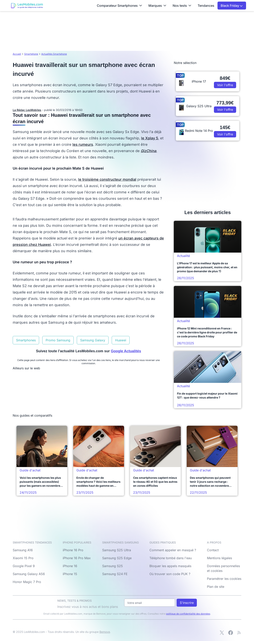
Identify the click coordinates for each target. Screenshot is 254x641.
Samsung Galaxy (92, 340)
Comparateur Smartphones (119, 6)
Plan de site (215, 587)
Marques (157, 6)
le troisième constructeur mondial (107, 179)
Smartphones (26, 340)
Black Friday (232, 6)
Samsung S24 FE (115, 574)
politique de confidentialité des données (188, 613)
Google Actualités (126, 351)
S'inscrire (187, 603)
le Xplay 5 (149, 138)
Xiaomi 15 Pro (23, 558)
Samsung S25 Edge (117, 558)
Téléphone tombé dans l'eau (170, 558)
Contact (213, 550)
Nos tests (182, 6)
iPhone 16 (70, 566)
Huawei (120, 340)
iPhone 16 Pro (73, 550)
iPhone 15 (70, 574)
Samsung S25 (112, 566)
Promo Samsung (58, 340)
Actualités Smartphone (54, 53)
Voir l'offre (225, 85)
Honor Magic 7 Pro (27, 582)
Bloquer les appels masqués (170, 566)
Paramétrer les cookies (224, 579)
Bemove (104, 631)
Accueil (17, 53)
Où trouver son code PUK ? (169, 574)
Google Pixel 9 (24, 566)
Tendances (206, 6)
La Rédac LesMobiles (27, 110)
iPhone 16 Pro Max (77, 558)
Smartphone (31, 53)
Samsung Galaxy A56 (29, 574)
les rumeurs (82, 144)
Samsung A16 (23, 550)
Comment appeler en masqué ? (172, 550)
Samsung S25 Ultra (116, 550)
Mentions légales (219, 558)
